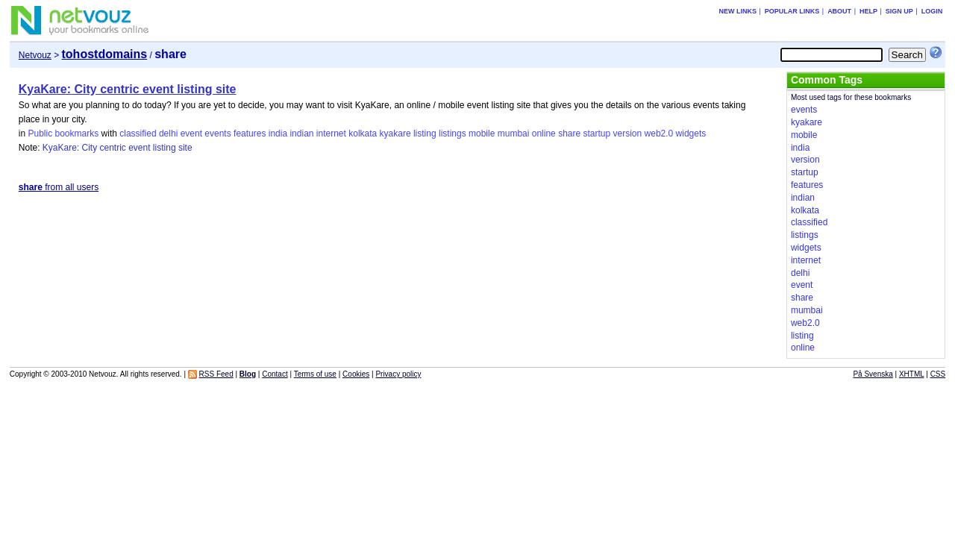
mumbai (514, 133)
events (217, 133)
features (250, 133)
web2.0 (659, 133)
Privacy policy (398, 374)
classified (137, 133)
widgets (691, 133)
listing (424, 133)
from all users (58, 187)
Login (932, 11)
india (278, 133)
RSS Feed (216, 374)
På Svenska (872, 374)
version (627, 133)
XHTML (911, 374)
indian (301, 133)
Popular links (792, 11)
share (569, 133)
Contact (274, 374)
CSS (938, 374)
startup (597, 133)
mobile (482, 133)
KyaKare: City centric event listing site (128, 89)
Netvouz (35, 55)
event (191, 133)
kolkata (362, 133)
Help (868, 11)
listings (452, 133)
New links (737, 11)
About (839, 11)
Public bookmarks (63, 133)
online (544, 133)
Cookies (355, 374)
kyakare (395, 133)
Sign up (899, 11)
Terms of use (315, 374)
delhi (168, 133)
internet (331, 133)
